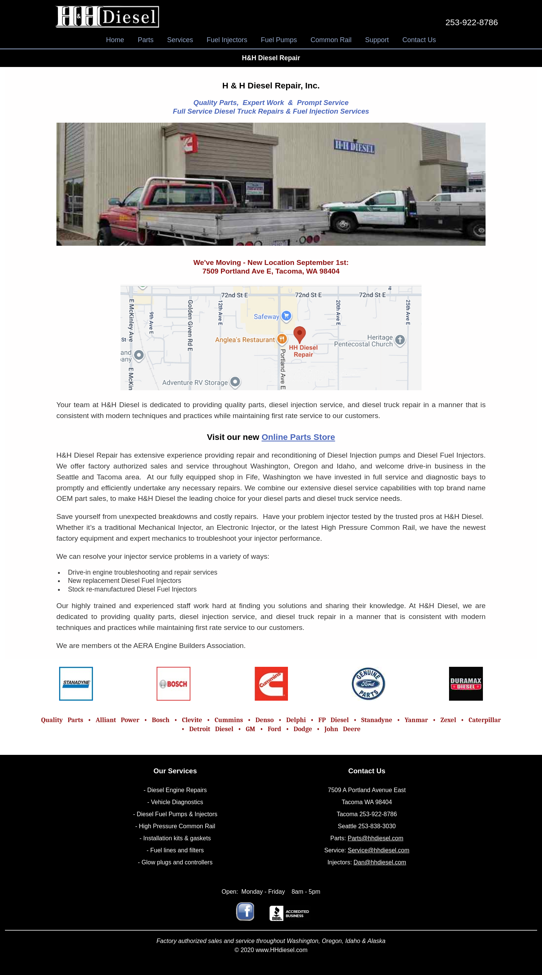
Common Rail (331, 40)
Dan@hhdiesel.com (379, 862)
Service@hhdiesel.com (379, 850)
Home (115, 40)
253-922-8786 (472, 22)
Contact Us (419, 40)
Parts (146, 40)
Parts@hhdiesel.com (375, 838)
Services (180, 40)
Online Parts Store (298, 437)
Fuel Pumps (279, 40)
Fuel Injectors (227, 40)
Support (377, 40)
